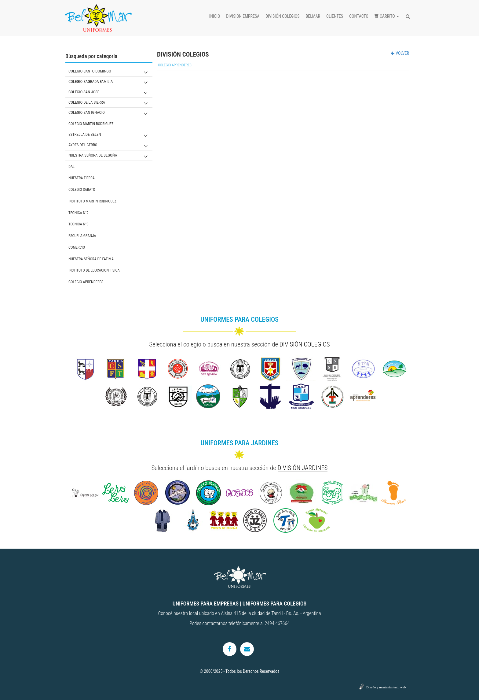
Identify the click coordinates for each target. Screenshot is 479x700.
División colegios (282, 16)
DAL (71, 166)
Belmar (313, 16)
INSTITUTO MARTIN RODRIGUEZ (92, 201)
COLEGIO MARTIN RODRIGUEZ (91, 123)
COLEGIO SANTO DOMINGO (89, 71)
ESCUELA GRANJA (82, 235)
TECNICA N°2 (78, 212)
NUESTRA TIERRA (81, 178)
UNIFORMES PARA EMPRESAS (206, 603)
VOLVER (400, 53)
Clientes (334, 16)
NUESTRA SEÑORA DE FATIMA (91, 259)
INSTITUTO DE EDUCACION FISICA (94, 270)
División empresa (242, 16)
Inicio (214, 16)
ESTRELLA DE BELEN (84, 134)
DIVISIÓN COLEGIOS (305, 344)
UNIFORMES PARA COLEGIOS (274, 603)
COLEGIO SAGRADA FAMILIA (90, 81)
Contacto (358, 16)
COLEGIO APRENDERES (85, 282)
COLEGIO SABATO (81, 189)
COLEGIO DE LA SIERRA (86, 102)
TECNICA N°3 (78, 224)
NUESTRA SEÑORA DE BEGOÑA (92, 155)
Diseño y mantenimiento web (386, 687)
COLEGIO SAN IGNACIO (86, 112)
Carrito (387, 16)
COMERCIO (76, 247)
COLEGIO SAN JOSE (83, 92)
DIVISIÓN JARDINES (303, 468)
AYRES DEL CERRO (82, 145)
